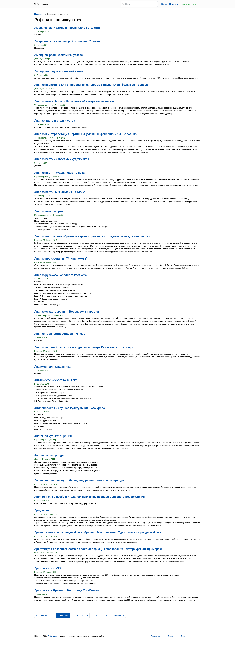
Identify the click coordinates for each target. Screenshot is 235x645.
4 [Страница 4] (77, 615)
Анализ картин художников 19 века (59, 173)
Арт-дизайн (42, 510)
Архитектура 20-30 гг (49, 568)
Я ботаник (52, 636)
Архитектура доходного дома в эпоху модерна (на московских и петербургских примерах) (98, 549)
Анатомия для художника (52, 366)
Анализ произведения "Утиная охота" (60, 258)
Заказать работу (190, 4)
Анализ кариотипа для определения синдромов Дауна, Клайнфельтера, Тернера (91, 85)
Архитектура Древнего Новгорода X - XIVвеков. (67, 590)
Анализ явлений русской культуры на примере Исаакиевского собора (83, 347)
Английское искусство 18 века (55, 380)
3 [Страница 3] (72, 615)
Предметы (39, 14)
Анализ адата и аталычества (54, 120)
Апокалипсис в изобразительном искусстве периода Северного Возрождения (89, 497)
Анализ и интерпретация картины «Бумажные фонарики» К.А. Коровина (85, 134)
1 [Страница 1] (53, 615)
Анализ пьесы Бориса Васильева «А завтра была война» (74, 101)
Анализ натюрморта (48, 211)
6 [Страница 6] (87, 615)
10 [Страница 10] (107, 615)
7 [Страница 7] (91, 615)
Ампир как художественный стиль (58, 71)
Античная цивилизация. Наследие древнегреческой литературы (79, 480)
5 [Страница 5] (82, 615)
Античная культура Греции (53, 436)
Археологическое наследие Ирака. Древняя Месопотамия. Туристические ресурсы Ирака (97, 532)
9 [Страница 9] (101, 615)
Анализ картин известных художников (61, 159)
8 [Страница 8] (96, 615)
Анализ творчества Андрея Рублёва (59, 334)
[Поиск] (139, 4)
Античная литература (49, 455)
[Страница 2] (63, 615)
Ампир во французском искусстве (58, 55)
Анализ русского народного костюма (60, 275)
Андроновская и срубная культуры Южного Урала (69, 408)
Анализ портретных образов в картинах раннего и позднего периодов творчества (92, 236)
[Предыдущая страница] (42, 615)
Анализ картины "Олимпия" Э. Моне (59, 192)
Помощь (173, 4)
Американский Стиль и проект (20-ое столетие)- (68, 28)
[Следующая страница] (118, 615)
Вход (164, 4)
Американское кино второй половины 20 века (67, 41)
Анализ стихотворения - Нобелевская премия (66, 311)
